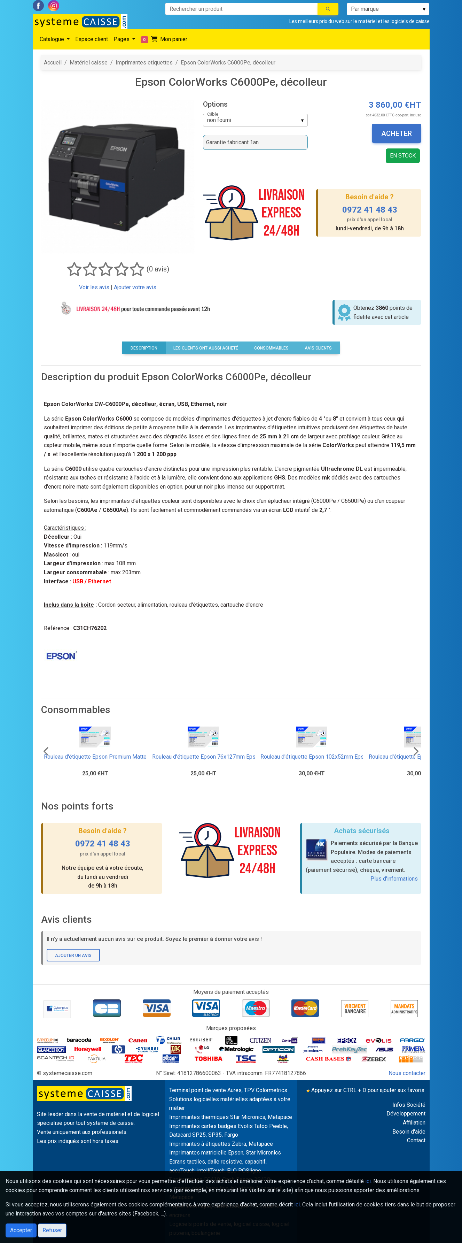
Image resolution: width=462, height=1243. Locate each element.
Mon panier (164, 39)
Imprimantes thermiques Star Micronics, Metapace (230, 1117)
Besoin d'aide (408, 1131)
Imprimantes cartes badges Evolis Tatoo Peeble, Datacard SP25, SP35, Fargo (228, 1130)
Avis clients (318, 348)
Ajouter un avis (73, 955)
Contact (416, 1140)
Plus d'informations (394, 878)
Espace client (91, 39)
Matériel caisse (89, 62)
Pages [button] (122, 39)
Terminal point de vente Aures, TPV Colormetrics (228, 1090)
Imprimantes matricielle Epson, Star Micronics (225, 1152)
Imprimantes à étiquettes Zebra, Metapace (221, 1144)
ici (368, 1181)
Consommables (271, 348)
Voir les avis (94, 287)
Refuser (52, 1230)
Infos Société (408, 1105)
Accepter (21, 1230)
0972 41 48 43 (369, 210)
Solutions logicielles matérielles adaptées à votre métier (229, 1104)
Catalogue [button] (52, 39)
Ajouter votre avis (135, 287)
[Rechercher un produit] (241, 9)
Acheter (396, 133)
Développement (405, 1113)
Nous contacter (407, 1073)
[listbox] (388, 9)
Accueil (53, 62)
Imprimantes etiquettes (144, 62)
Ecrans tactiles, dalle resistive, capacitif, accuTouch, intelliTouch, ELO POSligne (218, 1166)
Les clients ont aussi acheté (205, 348)
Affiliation (414, 1122)
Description (144, 348)
